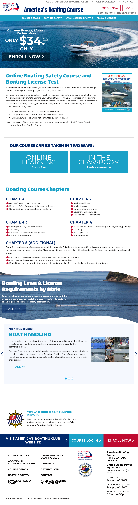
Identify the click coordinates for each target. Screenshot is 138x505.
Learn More (14, 308)
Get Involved (105, 1)
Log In (129, 8)
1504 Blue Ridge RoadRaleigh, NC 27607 (119, 486)
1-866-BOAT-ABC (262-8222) (116, 459)
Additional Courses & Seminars (21, 462)
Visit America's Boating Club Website (37, 440)
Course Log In (86, 440)
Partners (47, 463)
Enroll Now (109, 8)
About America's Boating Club (67, 1)
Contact (129, 1)
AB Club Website (106, 18)
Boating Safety (53, 18)
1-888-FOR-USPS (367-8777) (119, 472)
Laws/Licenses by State (79, 18)
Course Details (31, 18)
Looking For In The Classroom (117, 13)
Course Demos (18, 469)
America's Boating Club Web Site (53, 482)
